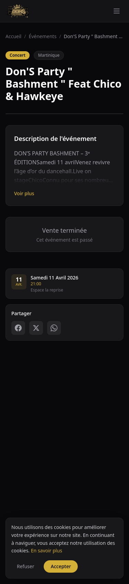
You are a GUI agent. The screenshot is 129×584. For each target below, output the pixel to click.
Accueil (13, 36)
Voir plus (24, 193)
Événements (42, 36)
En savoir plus (46, 577)
